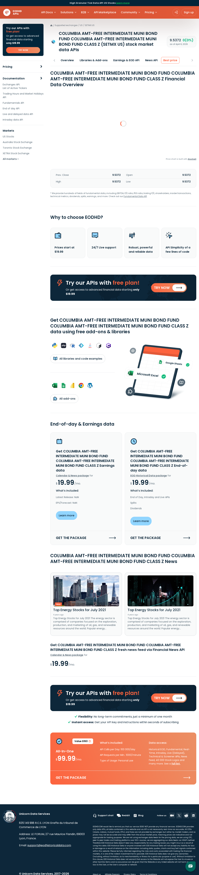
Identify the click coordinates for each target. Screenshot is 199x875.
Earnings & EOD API (126, 60)
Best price (170, 60)
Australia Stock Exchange (17, 142)
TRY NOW (23, 50)
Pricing (7, 67)
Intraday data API (13, 119)
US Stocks (8, 136)
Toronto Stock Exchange (17, 147)
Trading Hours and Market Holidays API (23, 95)
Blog (138, 815)
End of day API (11, 108)
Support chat (103, 815)
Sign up (189, 12)
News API (151, 60)
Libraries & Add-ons (94, 60)
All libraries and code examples (77, 360)
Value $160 (82, 744)
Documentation (14, 78)
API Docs (47, 12)
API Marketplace (105, 12)
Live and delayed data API (18, 114)
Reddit (123, 815)
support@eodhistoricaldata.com (49, 845)
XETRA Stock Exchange (16, 153)
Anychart (192, 159)
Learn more (122, 3)
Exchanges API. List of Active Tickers (15, 86)
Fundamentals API (13, 103)
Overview (67, 60)
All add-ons (64, 400)
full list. (175, 766)
